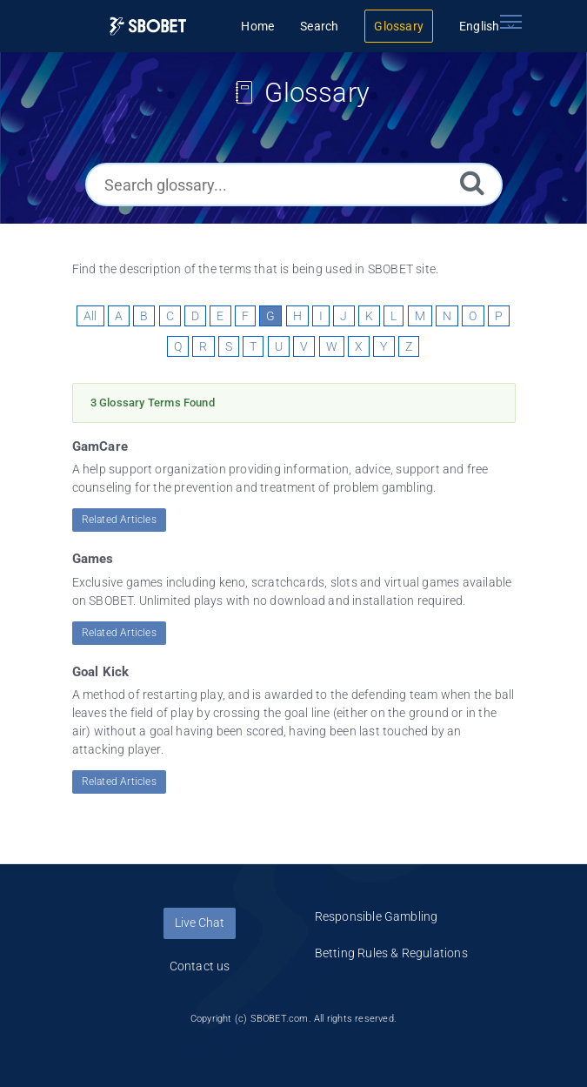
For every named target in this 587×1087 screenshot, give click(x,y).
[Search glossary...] (294, 184)
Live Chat (199, 922)
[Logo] (148, 26)
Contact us (200, 966)
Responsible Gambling (376, 916)
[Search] (472, 182)
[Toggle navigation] (511, 21)
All (90, 316)
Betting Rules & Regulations (391, 953)
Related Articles (119, 519)
